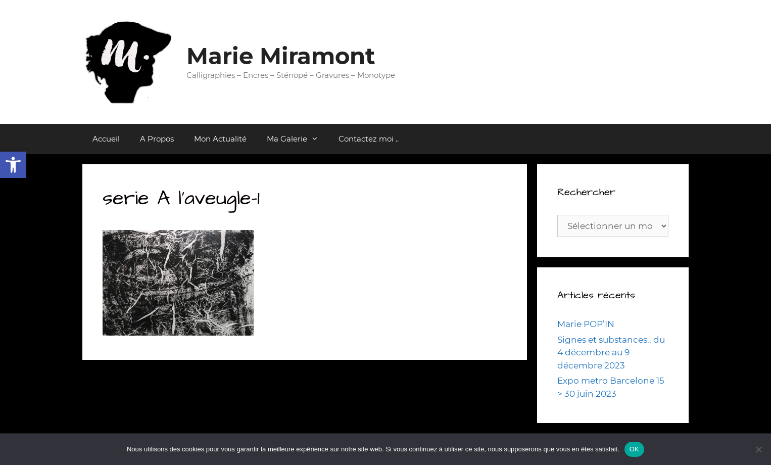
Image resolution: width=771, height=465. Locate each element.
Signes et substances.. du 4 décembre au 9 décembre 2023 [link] (611, 352)
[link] (13, 165)
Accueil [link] (106, 139)
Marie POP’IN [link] (585, 324)
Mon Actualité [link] (220, 139)
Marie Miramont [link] (280, 56)
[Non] (758, 449)
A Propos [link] (157, 139)
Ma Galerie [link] (297, 139)
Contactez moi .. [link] (369, 139)
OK (634, 449)
